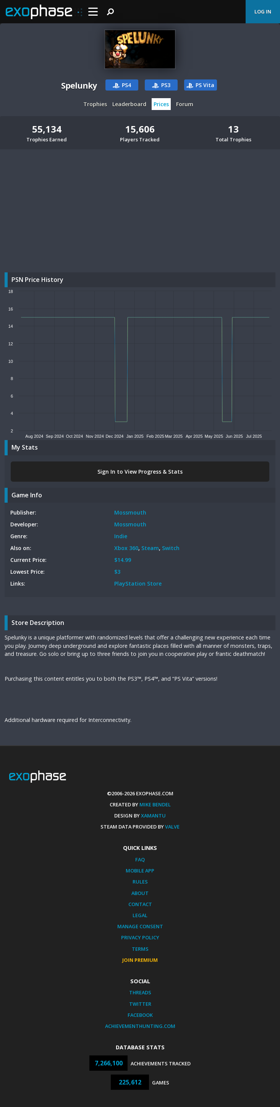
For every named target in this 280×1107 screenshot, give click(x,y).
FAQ (140, 859)
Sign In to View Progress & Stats (140, 471)
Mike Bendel (155, 804)
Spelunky (79, 85)
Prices (161, 104)
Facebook (140, 1015)
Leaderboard (129, 104)
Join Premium (140, 959)
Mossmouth (130, 512)
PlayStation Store (138, 583)
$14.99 (122, 559)
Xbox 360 (126, 548)
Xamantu (153, 815)
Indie (120, 536)
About (140, 893)
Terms (140, 948)
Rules (140, 881)
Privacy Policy (140, 937)
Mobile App (140, 870)
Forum (184, 104)
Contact (140, 904)
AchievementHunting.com (140, 1026)
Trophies (95, 104)
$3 (117, 571)
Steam (150, 548)
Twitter (140, 1003)
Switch (171, 548)
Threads (140, 992)
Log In (262, 11)
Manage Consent (140, 926)
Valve (172, 826)
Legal (140, 915)
